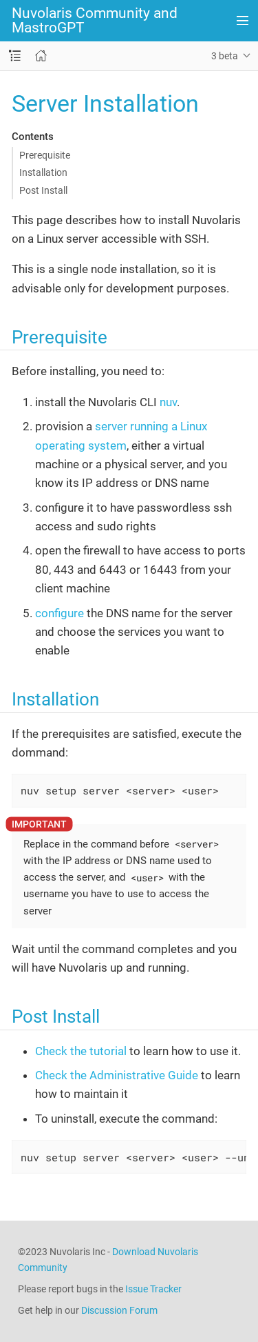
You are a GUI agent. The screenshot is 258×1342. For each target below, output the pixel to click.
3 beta (224, 55)
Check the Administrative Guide (116, 1075)
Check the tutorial (81, 1051)
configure (59, 613)
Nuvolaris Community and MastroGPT (95, 20)
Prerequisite (44, 155)
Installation (43, 172)
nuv (168, 402)
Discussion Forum (119, 1310)
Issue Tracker (153, 1288)
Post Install (43, 190)
